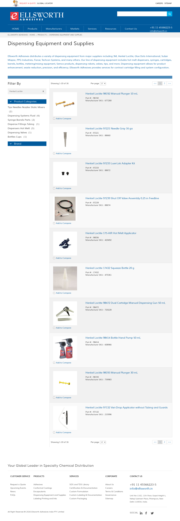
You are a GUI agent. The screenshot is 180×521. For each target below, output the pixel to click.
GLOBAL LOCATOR (45, 3)
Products (42, 35)
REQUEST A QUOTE (28, 3)
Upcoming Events (18, 488)
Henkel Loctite (27, 91)
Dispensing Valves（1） (20, 132)
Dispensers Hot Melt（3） (22, 128)
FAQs (12, 495)
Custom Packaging (78, 498)
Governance (110, 495)
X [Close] (43, 91)
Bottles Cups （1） (18, 136)
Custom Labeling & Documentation (85, 495)
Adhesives (38, 484)
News (13, 491)
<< (155, 83)
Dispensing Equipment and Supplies (65, 35)
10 (102, 84)
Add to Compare (63, 118)
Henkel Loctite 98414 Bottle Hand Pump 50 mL (113, 337)
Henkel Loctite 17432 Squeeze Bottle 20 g (110, 268)
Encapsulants (39, 491)
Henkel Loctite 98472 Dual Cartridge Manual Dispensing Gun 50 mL (126, 302)
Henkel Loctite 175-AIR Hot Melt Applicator (111, 233)
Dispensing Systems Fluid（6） (24, 115)
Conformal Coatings (42, 488)
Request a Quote (18, 484)
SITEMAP (168, 3)
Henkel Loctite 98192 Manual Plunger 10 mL (112, 93)
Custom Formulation (78, 491)
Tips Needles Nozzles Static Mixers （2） (26, 109)
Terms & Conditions (114, 491)
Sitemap (109, 498)
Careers (109, 488)
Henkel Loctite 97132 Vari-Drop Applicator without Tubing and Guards (127, 407)
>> (169, 83)
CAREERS (159, 3)
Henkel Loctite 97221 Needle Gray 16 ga (109, 128)
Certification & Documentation (83, 488)
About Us (109, 484)
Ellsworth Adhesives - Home (21, 35)
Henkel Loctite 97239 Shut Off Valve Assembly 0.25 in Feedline (122, 198)
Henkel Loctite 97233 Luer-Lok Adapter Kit (110, 163)
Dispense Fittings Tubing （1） (24, 124)
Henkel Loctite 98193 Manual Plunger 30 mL (112, 372)
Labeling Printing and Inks (45, 498)
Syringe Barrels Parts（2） (22, 120)
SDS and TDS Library (79, 484)
